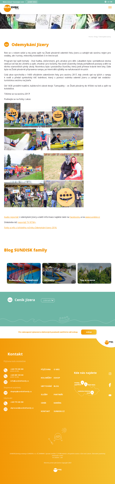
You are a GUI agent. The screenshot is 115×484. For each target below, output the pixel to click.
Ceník (43, 403)
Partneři (58, 394)
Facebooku (75, 217)
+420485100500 (32, 2)
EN (111, 2)
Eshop (57, 378)
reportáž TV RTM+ (27, 222)
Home (91, 37)
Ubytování (46, 386)
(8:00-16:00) (16, 376)
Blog (95, 37)
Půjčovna (46, 369)
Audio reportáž (11, 217)
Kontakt (45, 411)
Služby (44, 394)
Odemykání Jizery (105, 37)
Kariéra (57, 403)
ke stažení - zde (57, 457)
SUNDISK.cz (59, 411)
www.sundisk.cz (92, 217)
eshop (89, 332)
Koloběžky (46, 378)
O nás (57, 369)
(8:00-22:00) (16, 370)
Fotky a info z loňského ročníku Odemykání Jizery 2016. (30, 227)
